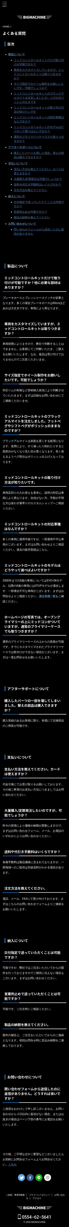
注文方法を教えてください (30, 190)
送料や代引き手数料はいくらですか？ (37, 184)
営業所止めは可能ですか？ (30, 211)
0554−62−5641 (34, 1217)
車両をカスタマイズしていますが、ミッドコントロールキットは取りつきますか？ (39, 74)
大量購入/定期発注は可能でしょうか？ (38, 179)
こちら (12, 1164)
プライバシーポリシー (39, 1195)
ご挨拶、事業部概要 (15, 1195)
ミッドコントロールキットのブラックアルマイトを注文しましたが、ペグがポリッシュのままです (39, 97)
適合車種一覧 (47, 596)
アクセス (37, 1198)
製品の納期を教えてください (32, 217)
